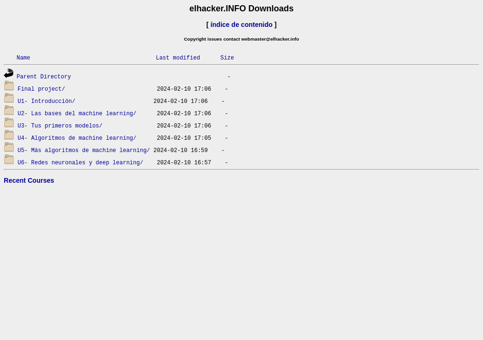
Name (23, 57)
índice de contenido (241, 24)
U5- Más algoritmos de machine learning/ (83, 150)
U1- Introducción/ (46, 101)
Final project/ (41, 89)
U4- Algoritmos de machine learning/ (76, 138)
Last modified (178, 57)
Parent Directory (44, 76)
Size (227, 57)
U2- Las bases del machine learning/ (76, 113)
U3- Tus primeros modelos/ (59, 125)
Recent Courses (29, 180)
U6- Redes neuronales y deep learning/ (80, 162)
